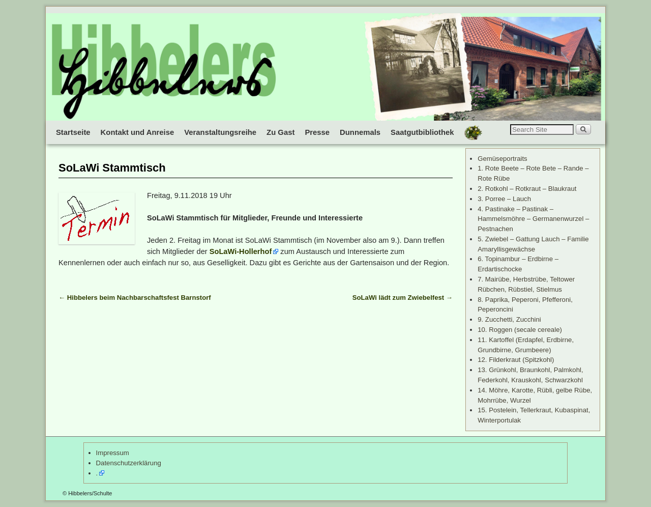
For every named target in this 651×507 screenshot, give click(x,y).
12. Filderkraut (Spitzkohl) (516, 359)
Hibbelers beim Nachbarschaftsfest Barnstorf (134, 297)
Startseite (73, 132)
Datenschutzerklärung (128, 463)
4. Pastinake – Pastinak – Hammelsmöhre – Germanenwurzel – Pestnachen (533, 219)
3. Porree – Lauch (504, 199)
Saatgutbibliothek (422, 132)
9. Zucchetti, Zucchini (509, 319)
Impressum (112, 453)
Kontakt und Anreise (137, 132)
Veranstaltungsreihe (220, 132)
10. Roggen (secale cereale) (520, 329)
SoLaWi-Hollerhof (241, 251)
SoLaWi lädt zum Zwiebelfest (402, 297)
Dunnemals (360, 132)
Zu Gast (280, 132)
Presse (317, 132)
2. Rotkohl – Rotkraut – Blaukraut (527, 188)
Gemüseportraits (502, 158)
